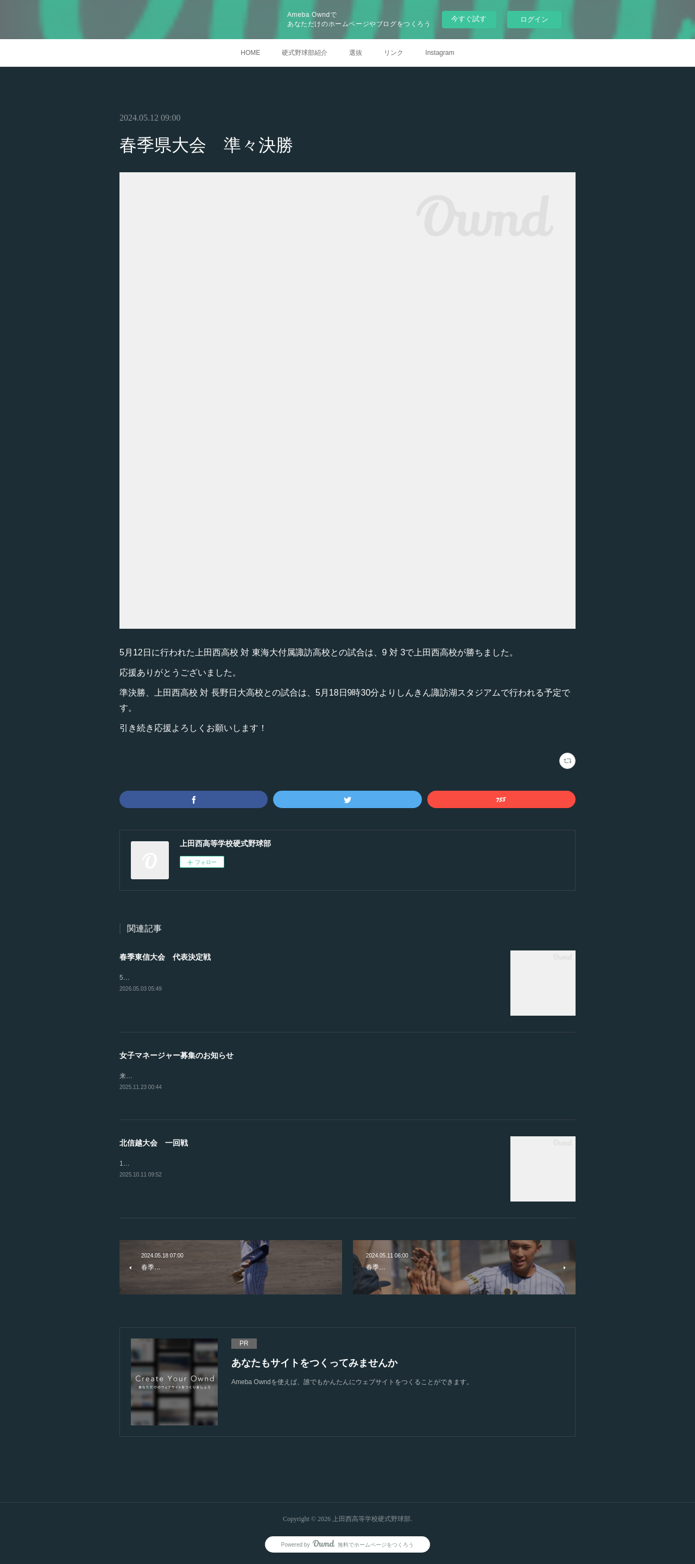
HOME (250, 53)
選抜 (355, 53)
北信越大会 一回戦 (153, 1143)
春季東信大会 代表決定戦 (165, 957)
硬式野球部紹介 (304, 53)
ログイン (534, 19)
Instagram (439, 53)
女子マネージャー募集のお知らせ (176, 1055)
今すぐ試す (468, 19)
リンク (393, 53)
